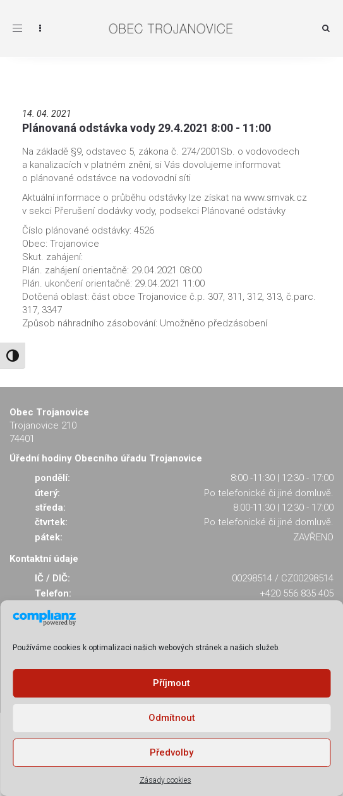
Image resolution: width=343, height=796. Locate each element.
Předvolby (171, 752)
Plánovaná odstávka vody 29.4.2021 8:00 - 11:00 (146, 127)
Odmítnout (171, 717)
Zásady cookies (165, 780)
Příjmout (171, 683)
